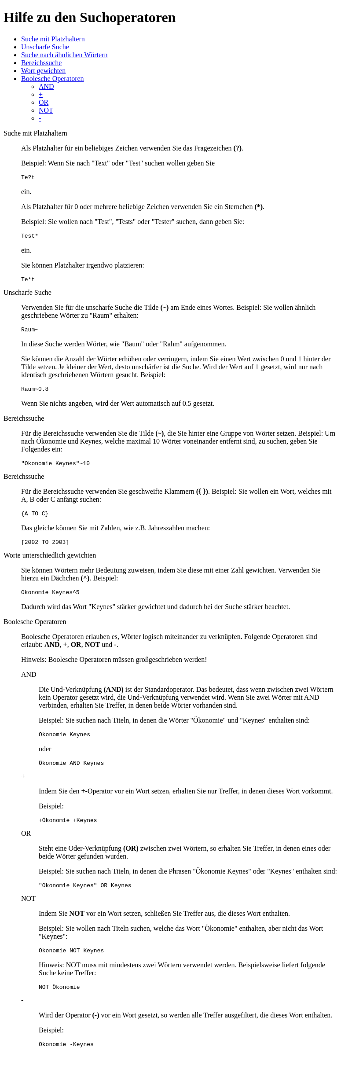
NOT (46, 110)
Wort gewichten (43, 70)
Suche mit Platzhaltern (53, 39)
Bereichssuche (41, 62)
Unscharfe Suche (45, 47)
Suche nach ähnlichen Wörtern (64, 55)
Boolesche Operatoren (52, 78)
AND (46, 86)
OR (43, 102)
